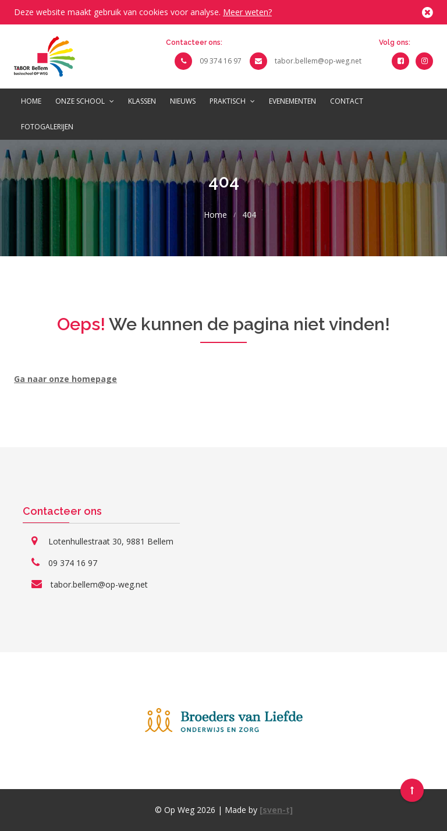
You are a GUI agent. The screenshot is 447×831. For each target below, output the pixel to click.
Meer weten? (247, 11)
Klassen (142, 101)
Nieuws (183, 101)
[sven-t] (276, 809)
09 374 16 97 (221, 61)
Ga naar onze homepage (65, 378)
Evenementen (292, 101)
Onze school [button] (84, 101)
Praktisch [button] (232, 101)
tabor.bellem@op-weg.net (318, 61)
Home (31, 101)
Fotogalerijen (47, 127)
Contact (346, 101)
